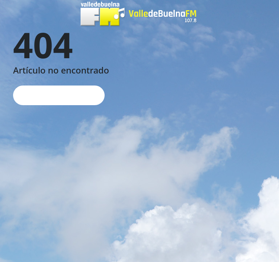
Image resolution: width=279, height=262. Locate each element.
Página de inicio (58, 95)
